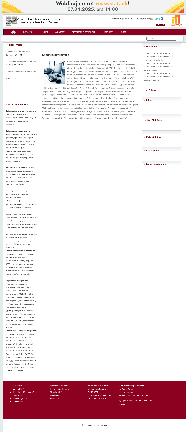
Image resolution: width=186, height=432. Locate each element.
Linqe (141, 18)
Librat (45, 32)
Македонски (117, 18)
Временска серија (12, 85)
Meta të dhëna (153, 137)
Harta (147, 18)
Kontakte (134, 18)
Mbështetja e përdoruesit (83, 32)
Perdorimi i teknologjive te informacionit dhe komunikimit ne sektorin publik (158, 66)
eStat (123, 32)
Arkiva (152, 90)
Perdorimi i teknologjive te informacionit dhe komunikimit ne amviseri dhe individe (158, 56)
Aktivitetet (60, 32)
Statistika (27, 32)
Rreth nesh (108, 32)
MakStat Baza (154, 120)
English (126, 18)
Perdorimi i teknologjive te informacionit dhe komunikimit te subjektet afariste (158, 76)
